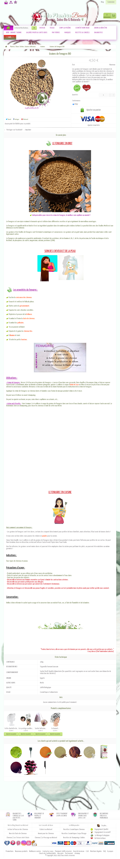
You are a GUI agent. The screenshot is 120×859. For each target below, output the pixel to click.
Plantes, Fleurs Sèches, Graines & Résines (23, 47)
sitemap (77, 853)
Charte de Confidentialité (47, 853)
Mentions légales (96, 851)
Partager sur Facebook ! (15, 130)
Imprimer (28, 130)
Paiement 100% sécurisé (63, 851)
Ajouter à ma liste (94, 125)
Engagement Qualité (101, 829)
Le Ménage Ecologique (102, 835)
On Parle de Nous (100, 838)
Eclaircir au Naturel (46, 829)
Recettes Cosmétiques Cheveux (74, 829)
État (73, 65)
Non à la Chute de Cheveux (18, 833)
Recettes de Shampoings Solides (74, 838)
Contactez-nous (6, 3)
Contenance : (76, 101)
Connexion (110, 2)
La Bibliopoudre (74, 825)
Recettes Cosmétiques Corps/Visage (74, 833)
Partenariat (69, 853)
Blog (102, 2)
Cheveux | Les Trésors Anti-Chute (18, 838)
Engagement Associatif (103, 832)
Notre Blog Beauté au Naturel (18, 825)
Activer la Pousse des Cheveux (18, 829)
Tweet (8, 119)
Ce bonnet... (55, 728)
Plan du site (10, 3)
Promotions (10, 851)
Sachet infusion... (40, 728)
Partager (16, 119)
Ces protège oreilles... (26, 728)
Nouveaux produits (21, 851)
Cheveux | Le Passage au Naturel (46, 838)
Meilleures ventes (35, 851)
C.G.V (87, 851)
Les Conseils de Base (46, 825)
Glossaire (60, 853)
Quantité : (75, 95)
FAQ (104, 851)
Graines (42, 47)
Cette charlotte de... (11, 728)
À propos (110, 851)
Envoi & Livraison (79, 851)
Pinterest (24, 119)
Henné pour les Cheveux (46, 833)
